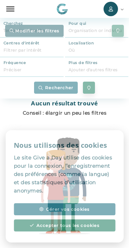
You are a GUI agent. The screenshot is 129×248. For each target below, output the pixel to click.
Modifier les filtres (34, 30)
